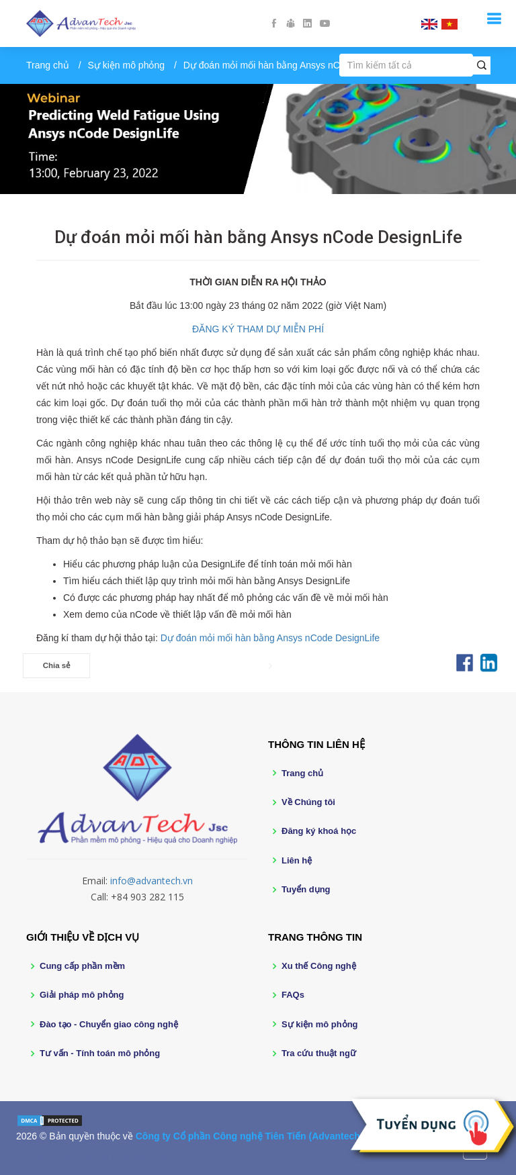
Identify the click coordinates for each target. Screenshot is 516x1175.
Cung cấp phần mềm (82, 966)
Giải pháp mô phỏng (82, 995)
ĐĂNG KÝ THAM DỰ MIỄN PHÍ (258, 329)
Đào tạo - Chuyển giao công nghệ (109, 1024)
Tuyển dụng (306, 889)
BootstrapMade (141, 1157)
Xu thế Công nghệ (319, 966)
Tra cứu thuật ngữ (319, 1053)
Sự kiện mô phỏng (126, 65)
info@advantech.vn (151, 880)
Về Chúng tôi (308, 802)
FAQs (293, 995)
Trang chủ (47, 65)
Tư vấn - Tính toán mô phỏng (100, 1053)
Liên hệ (297, 860)
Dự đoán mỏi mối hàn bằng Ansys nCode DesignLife (270, 637)
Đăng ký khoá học (319, 831)
